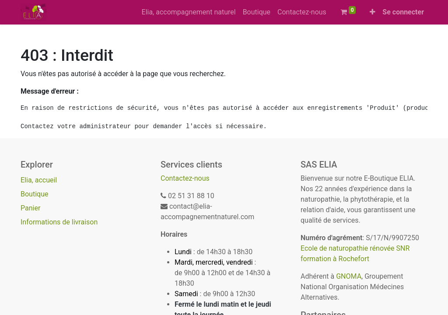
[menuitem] (188, 12)
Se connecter (403, 12)
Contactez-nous (185, 178)
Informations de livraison (59, 222)
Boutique (34, 194)
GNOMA (348, 276)
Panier (30, 208)
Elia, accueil (39, 180)
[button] (372, 12)
